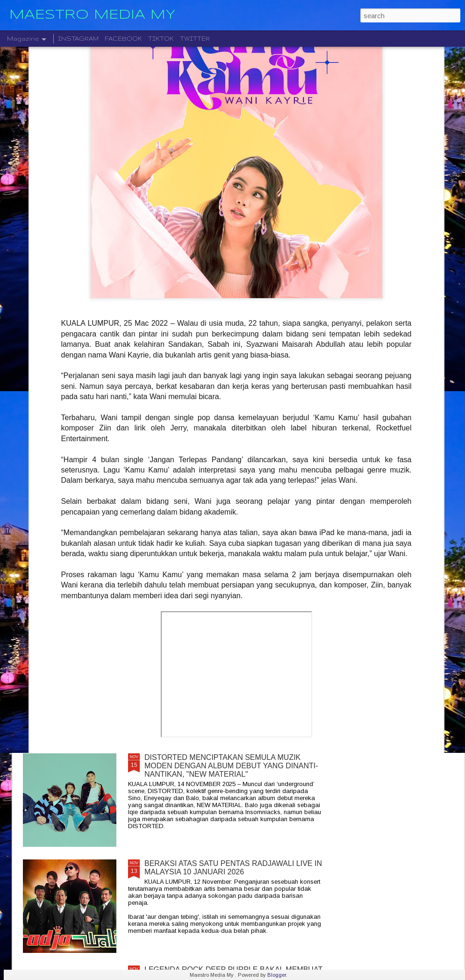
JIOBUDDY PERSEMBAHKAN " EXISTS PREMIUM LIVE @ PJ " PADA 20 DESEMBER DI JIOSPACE (230, 549)
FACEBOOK (123, 39)
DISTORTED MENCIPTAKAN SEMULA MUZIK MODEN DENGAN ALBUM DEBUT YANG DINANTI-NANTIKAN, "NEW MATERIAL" (231, 765)
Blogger (276, 975)
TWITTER (195, 39)
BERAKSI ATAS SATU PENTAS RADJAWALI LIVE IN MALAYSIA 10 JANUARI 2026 (233, 867)
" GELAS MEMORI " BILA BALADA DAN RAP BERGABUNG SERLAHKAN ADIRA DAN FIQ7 (222, 655)
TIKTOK (161, 39)
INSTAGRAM (78, 39)
